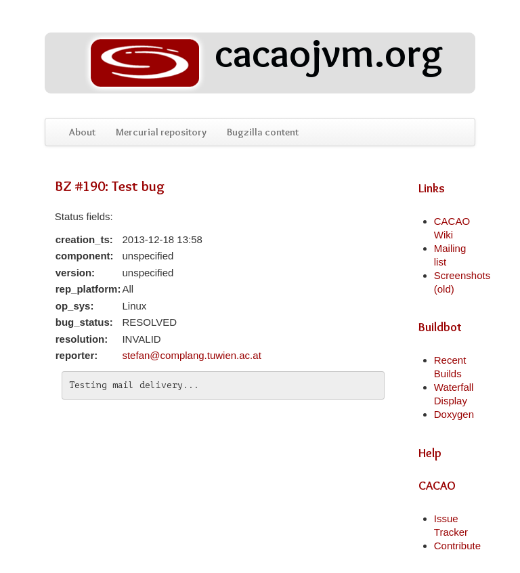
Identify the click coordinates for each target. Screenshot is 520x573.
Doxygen (454, 414)
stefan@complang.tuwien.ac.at (191, 355)
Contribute (457, 545)
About (82, 132)
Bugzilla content (263, 132)
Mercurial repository (161, 132)
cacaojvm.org (263, 63)
